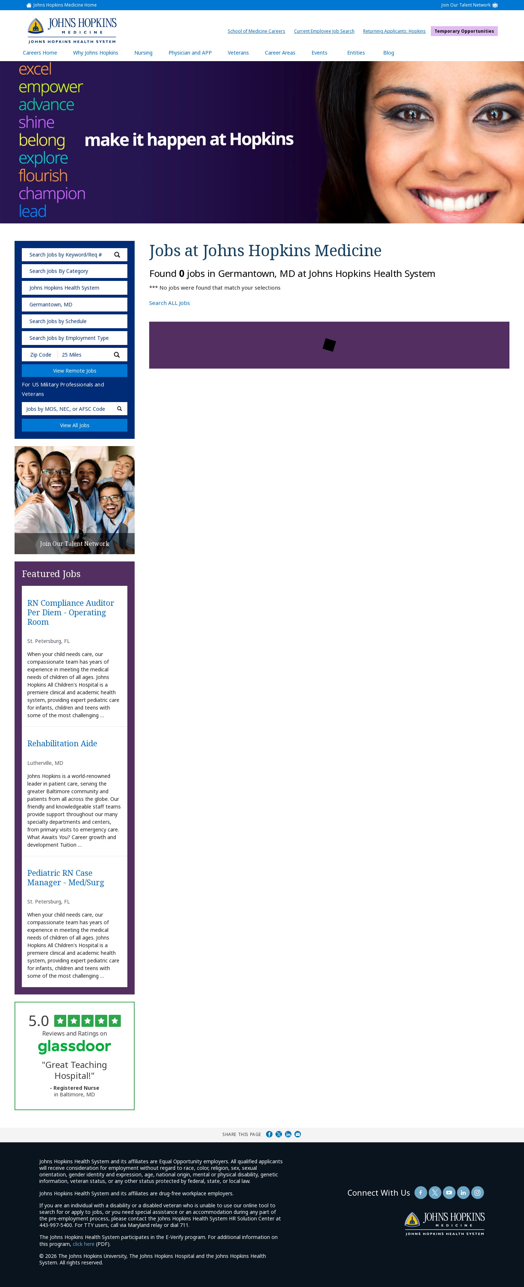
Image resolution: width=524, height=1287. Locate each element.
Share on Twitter (278, 1134)
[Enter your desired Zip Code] (40, 354)
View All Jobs (75, 425)
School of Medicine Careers (258, 31)
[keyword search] (74, 255)
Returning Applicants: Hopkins (396, 31)
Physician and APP (193, 52)
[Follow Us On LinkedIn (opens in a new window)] (463, 1192)
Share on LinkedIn (288, 1134)
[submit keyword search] (117, 255)
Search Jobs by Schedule (58, 321)
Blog (388, 52)
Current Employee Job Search (326, 31)
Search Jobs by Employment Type (69, 337)
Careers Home (40, 52)
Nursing (147, 52)
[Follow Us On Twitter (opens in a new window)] (435, 1192)
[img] (71, 30)
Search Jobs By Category (58, 270)
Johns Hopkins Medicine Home (65, 5)
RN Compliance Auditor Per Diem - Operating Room (70, 612)
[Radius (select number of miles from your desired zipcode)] (83, 354)
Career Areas (280, 52)
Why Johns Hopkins (95, 52)
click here (84, 1243)
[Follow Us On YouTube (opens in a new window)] (449, 1192)
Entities (361, 52)
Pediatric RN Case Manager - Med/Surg (65, 877)
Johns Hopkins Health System (64, 287)
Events (319, 52)
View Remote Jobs (74, 370)
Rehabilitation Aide (62, 743)
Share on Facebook (269, 1134)
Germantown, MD (50, 304)
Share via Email (297, 1134)
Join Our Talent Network (466, 5)
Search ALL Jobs (169, 302)
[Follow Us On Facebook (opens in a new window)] (420, 1192)
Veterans (238, 52)
